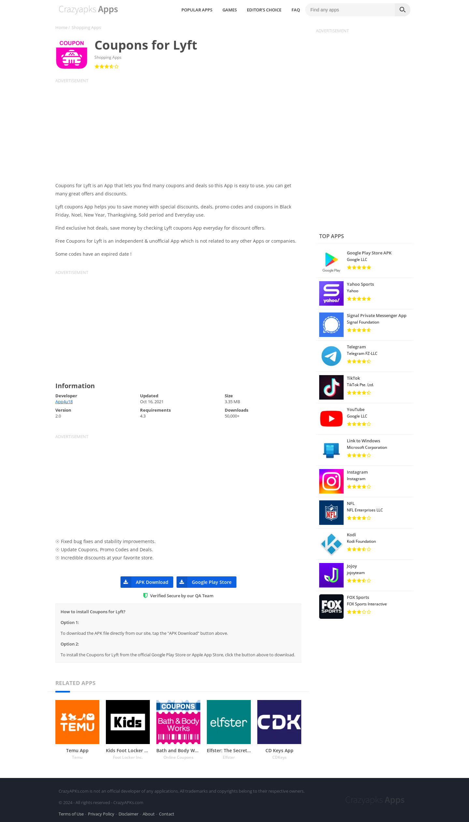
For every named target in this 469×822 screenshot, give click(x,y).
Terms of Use (71, 813)
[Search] (402, 9)
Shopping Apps (86, 27)
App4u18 (64, 401)
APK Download (144, 582)
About (149, 813)
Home (61, 27)
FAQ (303, 10)
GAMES (237, 10)
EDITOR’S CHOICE (271, 10)
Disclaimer (128, 813)
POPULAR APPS (204, 10)
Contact (166, 813)
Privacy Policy (101, 813)
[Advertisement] (182, 129)
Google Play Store (204, 582)
